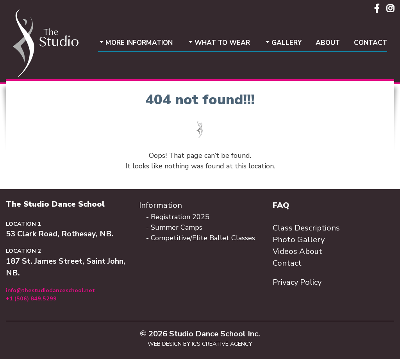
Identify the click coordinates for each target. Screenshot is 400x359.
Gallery (286, 42)
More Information (139, 42)
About (328, 42)
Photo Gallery (299, 239)
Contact (370, 42)
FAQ (281, 205)
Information (160, 205)
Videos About (297, 251)
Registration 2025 (180, 216)
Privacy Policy (297, 282)
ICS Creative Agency (222, 344)
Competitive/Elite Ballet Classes (203, 238)
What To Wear (222, 42)
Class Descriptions (306, 228)
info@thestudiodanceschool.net (50, 290)
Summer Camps (176, 227)
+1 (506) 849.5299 (31, 298)
